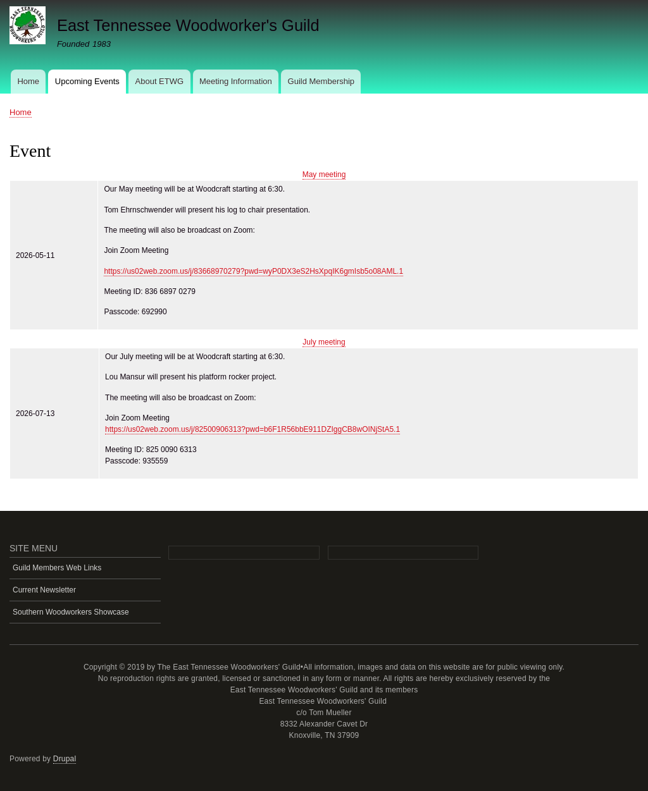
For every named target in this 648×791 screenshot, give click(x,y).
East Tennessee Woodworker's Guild (188, 25)
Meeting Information (235, 81)
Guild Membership (321, 81)
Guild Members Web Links (57, 567)
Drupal (65, 758)
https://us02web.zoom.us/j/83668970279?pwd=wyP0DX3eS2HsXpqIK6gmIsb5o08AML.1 (253, 271)
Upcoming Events (87, 81)
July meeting (323, 342)
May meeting (324, 174)
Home (28, 81)
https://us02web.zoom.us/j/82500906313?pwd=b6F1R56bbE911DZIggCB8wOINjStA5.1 (252, 429)
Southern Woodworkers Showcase (71, 612)
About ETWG (159, 81)
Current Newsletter (44, 590)
